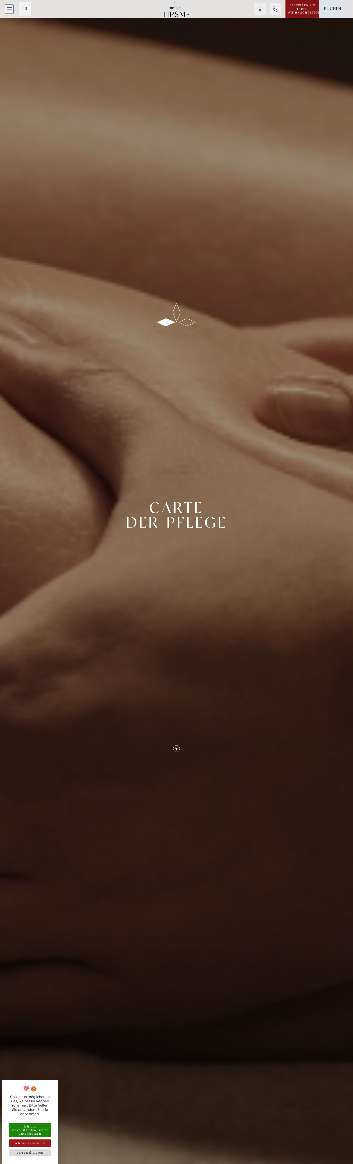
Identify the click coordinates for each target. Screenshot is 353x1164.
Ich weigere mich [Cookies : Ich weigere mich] (30, 1143)
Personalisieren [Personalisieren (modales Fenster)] (30, 1152)
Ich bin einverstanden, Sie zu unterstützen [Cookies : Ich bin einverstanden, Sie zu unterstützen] (30, 1129)
